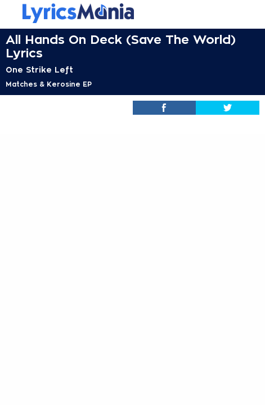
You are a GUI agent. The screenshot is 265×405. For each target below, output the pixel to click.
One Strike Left (39, 70)
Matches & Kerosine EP (49, 84)
